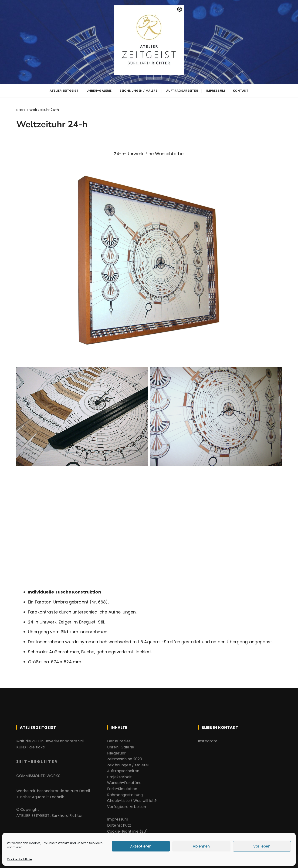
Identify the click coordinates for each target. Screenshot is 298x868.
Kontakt (240, 90)
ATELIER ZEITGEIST (64, 90)
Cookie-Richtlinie (19, 859)
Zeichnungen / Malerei (139, 90)
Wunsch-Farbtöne (124, 782)
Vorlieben (261, 846)
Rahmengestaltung (125, 794)
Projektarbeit (119, 776)
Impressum (215, 90)
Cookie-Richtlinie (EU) (127, 831)
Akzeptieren (141, 846)
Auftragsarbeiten (182, 90)
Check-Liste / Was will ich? (132, 800)
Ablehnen (201, 846)
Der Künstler (118, 741)
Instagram (207, 741)
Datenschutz (119, 825)
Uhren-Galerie (99, 90)
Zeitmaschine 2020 (124, 758)
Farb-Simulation (122, 788)
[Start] (20, 109)
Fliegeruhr (116, 752)
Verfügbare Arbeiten (127, 806)
